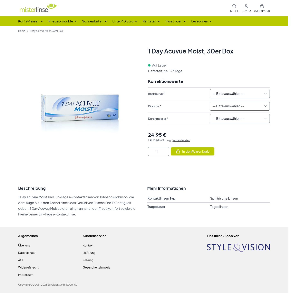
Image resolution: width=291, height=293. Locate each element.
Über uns (24, 245)
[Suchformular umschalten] (234, 8)
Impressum (25, 274)
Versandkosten (181, 140)
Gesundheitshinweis (96, 267)
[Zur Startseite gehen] (38, 8)
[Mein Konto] (246, 8)
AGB (21, 260)
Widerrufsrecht (28, 267)
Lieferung (89, 252)
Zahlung (88, 260)
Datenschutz (26, 252)
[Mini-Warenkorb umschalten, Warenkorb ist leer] (262, 8)
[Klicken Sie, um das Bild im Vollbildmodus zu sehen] (79, 108)
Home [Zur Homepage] (21, 30)
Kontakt (88, 245)
